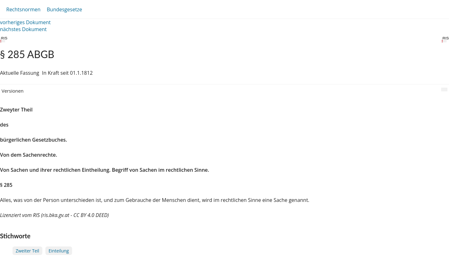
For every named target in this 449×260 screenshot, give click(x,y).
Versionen (12, 91)
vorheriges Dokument (25, 22)
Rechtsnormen (23, 9)
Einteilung (59, 251)
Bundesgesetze (64, 9)
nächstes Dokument (23, 29)
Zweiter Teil (27, 251)
